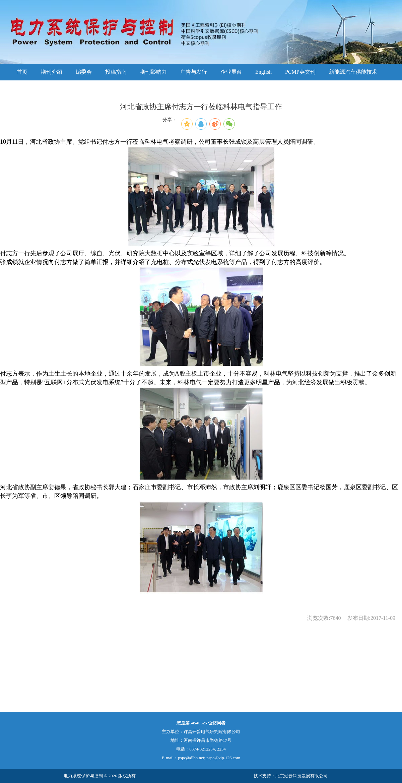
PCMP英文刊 (300, 72)
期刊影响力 (153, 72)
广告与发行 (193, 72)
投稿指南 (116, 72)
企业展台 (231, 72)
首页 (22, 72)
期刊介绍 (51, 72)
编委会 (84, 72)
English (263, 72)
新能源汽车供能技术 (353, 72)
